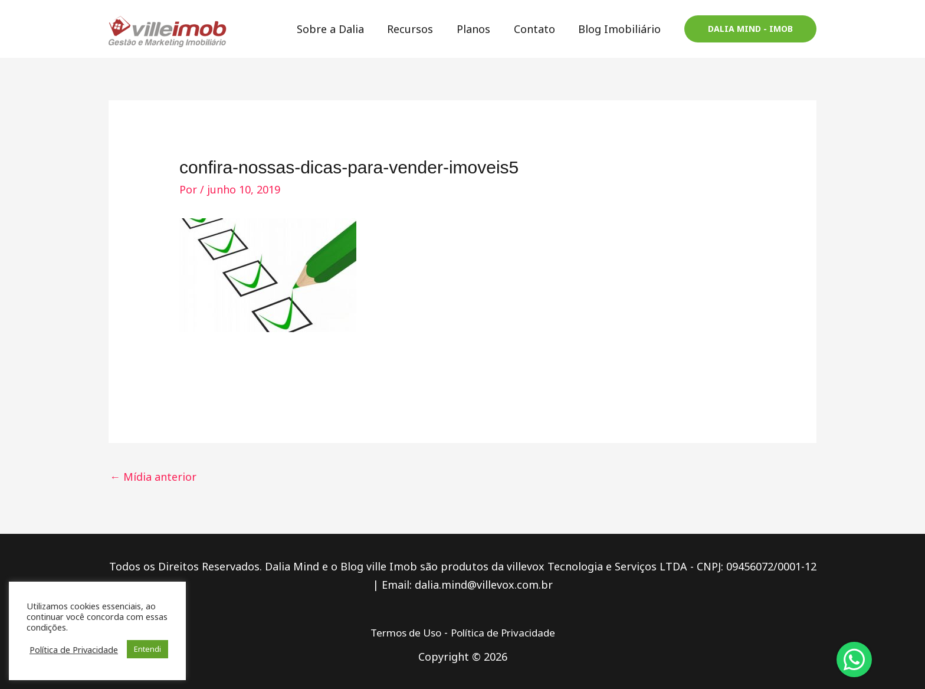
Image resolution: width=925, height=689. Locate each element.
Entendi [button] (147, 649)
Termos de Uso (400, 632)
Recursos (418, 29)
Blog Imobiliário (620, 29)
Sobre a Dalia (339, 29)
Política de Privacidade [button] (73, 649)
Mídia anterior (153, 477)
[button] (750, 28)
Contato (537, 29)
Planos (479, 29)
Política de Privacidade (506, 632)
